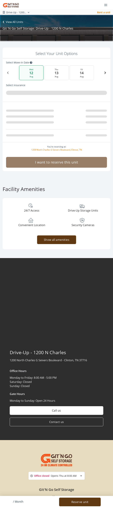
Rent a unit (103, 12)
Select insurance (15, 85)
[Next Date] (105, 72)
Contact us (56, 422)
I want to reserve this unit (56, 162)
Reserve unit (80, 502)
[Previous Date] (8, 72)
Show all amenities (56, 240)
